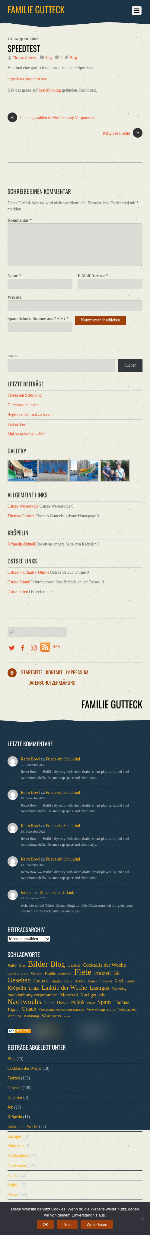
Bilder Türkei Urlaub (57, 892)
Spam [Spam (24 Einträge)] (104, 1002)
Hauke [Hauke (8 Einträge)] (56, 981)
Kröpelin (15, 1117)
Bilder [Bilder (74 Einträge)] (38, 964)
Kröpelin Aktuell (21, 544)
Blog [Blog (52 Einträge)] (57, 964)
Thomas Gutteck (24, 58)
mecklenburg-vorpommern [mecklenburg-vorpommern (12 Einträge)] (33, 994)
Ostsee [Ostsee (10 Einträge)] (63, 1002)
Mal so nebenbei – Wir (26, 434)
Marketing (16, 1146)
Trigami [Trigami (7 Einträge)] (14, 1009)
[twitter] (12, 647)
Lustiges (14, 1136)
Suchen (14, 355)
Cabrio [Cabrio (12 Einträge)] (73, 965)
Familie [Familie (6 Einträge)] (50, 974)
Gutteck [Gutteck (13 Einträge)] (41, 980)
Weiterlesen (97, 1224)
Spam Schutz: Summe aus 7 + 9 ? (38, 318)
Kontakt (54, 672)
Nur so (13, 1175)
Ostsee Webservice (23, 506)
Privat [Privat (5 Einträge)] (91, 1003)
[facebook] (22, 647)
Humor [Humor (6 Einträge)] (93, 981)
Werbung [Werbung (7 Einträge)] (14, 1016)
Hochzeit (15, 1097)
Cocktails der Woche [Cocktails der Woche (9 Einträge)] (25, 973)
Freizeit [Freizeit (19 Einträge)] (102, 973)
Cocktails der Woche (25, 1068)
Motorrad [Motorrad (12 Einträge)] (69, 994)
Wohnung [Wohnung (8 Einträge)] (31, 1016)
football (27, 892)
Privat (12, 1195)
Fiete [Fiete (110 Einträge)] (83, 972)
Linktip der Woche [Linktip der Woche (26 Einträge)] (64, 988)
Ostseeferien (18, 591)
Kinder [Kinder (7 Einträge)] (130, 981)
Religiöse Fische (122, 133)
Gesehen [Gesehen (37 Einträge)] (19, 980)
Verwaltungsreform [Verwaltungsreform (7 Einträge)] (101, 1009)
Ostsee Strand (19, 582)
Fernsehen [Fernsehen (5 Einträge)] (65, 973)
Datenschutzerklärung (51, 682)
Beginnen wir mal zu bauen (30, 414)
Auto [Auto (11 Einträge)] (12, 965)
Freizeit (14, 1078)
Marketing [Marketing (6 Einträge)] (119, 989)
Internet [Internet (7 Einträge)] (106, 981)
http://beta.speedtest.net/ (27, 79)
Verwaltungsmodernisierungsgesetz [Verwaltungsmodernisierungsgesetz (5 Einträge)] (61, 1009)
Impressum (77, 672)
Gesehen (15, 1088)
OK (46, 1224)
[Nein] (142, 1218)
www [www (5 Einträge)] (66, 1016)
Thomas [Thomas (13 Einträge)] (121, 1002)
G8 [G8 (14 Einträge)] (116, 973)
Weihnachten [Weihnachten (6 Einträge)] (127, 1010)
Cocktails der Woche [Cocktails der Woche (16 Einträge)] (104, 965)
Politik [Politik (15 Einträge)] (78, 1002)
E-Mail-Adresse (93, 276)
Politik (13, 1185)
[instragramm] (34, 647)
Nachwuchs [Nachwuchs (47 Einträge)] (24, 1001)
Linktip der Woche (23, 1126)
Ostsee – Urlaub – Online (28, 572)
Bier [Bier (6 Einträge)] (22, 966)
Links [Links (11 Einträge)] (34, 988)
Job (10, 1107)
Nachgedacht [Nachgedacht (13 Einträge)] (93, 994)
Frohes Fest (17, 424)
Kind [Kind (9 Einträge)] (118, 981)
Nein (67, 1224)
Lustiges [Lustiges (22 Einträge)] (99, 988)
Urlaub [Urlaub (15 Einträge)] (29, 1009)
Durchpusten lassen (24, 405)
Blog (48, 58)
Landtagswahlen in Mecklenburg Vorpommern (52, 118)
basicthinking (50, 90)
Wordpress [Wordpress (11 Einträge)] (51, 1015)
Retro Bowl (30, 759)
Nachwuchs (17, 1165)
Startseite (32, 672)
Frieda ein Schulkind (25, 395)
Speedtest (24, 48)
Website (14, 297)
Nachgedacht (18, 1156)
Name (14, 276)
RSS (56, 647)
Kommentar (20, 220)
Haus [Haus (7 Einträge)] (68, 981)
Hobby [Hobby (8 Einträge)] (79, 981)
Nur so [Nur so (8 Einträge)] (49, 1002)
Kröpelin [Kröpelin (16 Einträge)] (17, 988)
